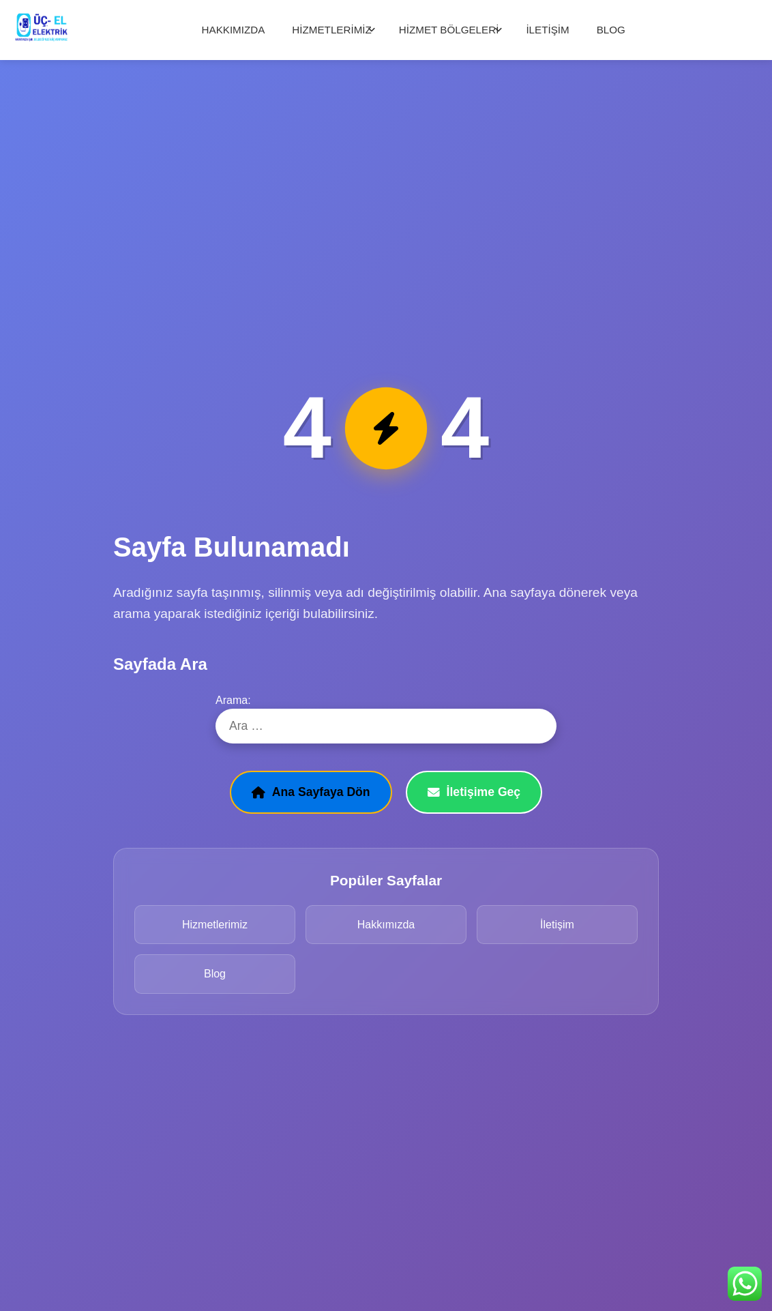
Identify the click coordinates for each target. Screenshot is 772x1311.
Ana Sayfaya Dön (311, 792)
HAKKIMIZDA (233, 29)
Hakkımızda (386, 924)
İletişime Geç (474, 792)
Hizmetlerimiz (215, 924)
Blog (215, 973)
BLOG (611, 29)
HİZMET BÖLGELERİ (449, 29)
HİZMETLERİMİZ (331, 29)
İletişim (557, 924)
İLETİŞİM (547, 29)
